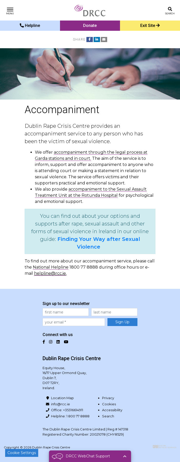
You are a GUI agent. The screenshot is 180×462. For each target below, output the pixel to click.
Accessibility (112, 410)
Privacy (108, 398)
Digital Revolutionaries (164, 446)
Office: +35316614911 (67, 410)
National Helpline (50, 267)
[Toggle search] (170, 10)
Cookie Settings (21, 452)
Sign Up (122, 322)
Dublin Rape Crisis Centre (90, 10)
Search (108, 416)
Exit (150, 25)
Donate (90, 25)
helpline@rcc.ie (50, 273)
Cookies (109, 404)
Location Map (62, 398)
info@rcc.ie (60, 404)
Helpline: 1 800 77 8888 (70, 416)
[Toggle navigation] (10, 10)
